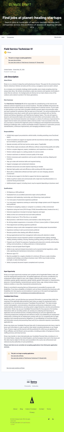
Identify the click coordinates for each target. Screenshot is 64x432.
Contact (41, 409)
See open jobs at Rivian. (14, 60)
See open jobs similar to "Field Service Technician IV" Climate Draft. (26, 62)
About (15, 409)
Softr (21, 422)
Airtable (28, 422)
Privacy (32, 412)
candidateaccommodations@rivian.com (33, 293)
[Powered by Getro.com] (32, 382)
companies (10, 37)
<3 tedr (12, 424)
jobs (2, 37)
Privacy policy (27, 386)
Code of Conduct (30, 409)
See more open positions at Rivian (15, 368)
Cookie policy (35, 386)
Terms (49, 409)
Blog (21, 409)
